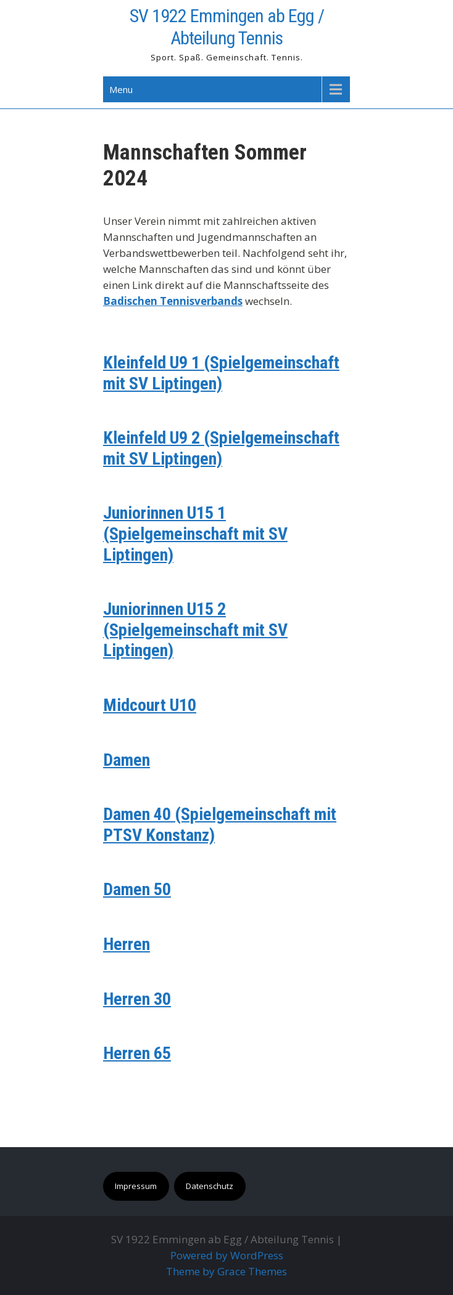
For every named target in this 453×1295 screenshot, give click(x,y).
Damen (126, 760)
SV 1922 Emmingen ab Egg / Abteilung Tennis (227, 27)
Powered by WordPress (226, 1255)
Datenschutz (209, 1185)
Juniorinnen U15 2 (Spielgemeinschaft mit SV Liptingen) (195, 629)
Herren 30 (137, 999)
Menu (121, 89)
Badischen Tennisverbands (173, 301)
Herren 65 (137, 1053)
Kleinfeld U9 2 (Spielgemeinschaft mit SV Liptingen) (221, 448)
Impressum (136, 1185)
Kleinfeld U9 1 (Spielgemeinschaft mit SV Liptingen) (221, 373)
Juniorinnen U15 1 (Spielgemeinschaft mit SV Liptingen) (195, 533)
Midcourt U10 (149, 705)
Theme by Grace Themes (226, 1271)
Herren (126, 944)
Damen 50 (137, 889)
